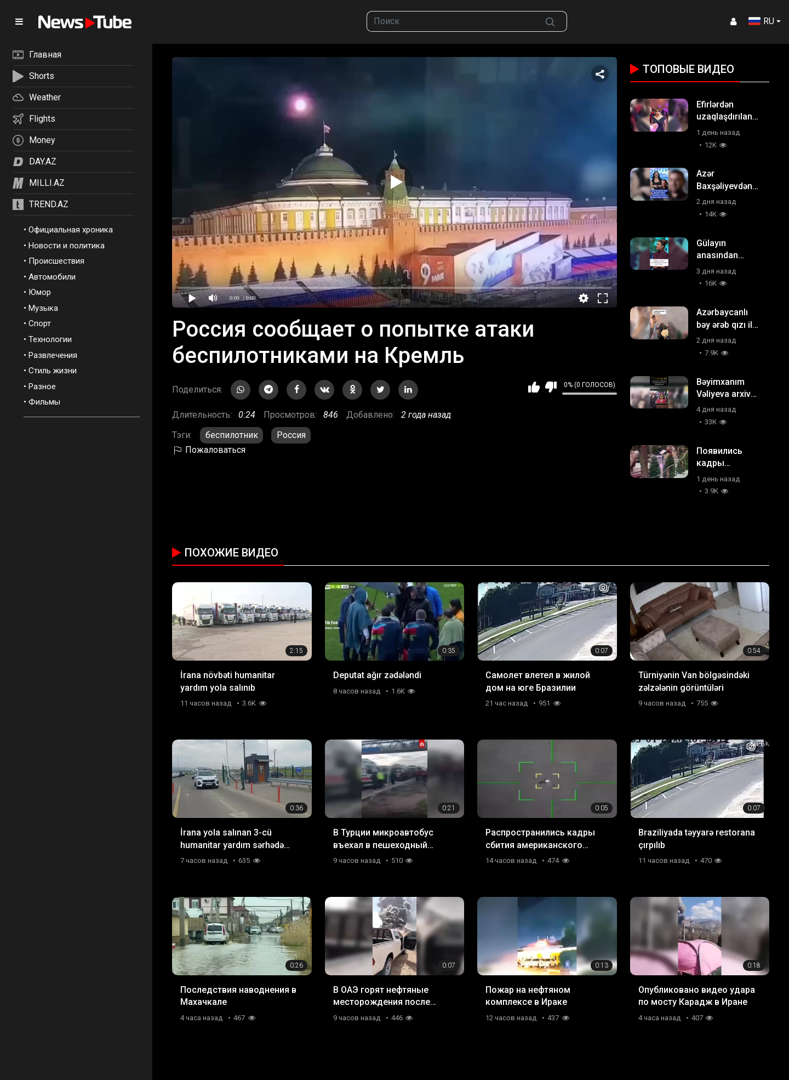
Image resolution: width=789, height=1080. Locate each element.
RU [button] (761, 21)
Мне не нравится (551, 387)
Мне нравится (534, 387)
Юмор (39, 292)
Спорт (39, 323)
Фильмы (44, 402)
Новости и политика (66, 246)
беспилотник (231, 435)
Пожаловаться (208, 450)
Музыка (43, 308)
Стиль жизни (52, 371)
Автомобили (52, 277)
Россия (291, 435)
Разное (42, 386)
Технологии (50, 339)
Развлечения (52, 355)
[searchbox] (450, 21)
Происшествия (56, 261)
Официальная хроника (70, 230)
